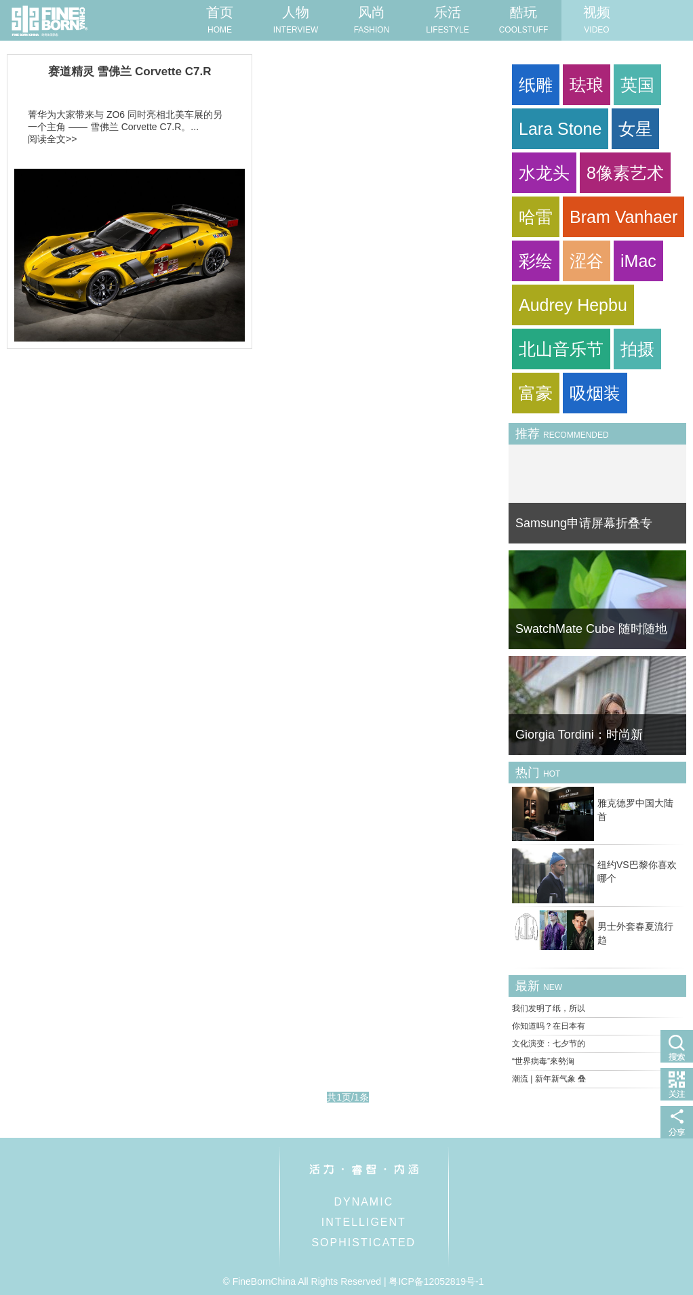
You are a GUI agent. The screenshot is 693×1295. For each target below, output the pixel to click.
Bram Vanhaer (623, 216)
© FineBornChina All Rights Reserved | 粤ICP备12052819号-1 (352, 1281)
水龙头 (544, 172)
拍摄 (637, 349)
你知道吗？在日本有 (548, 1026)
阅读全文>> (52, 138)
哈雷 (536, 216)
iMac (638, 260)
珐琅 (586, 84)
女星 (635, 128)
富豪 (536, 393)
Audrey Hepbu (573, 304)
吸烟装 (595, 393)
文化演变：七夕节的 (548, 1043)
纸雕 (536, 84)
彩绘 (536, 260)
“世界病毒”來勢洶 (543, 1061)
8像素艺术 (625, 172)
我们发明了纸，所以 (548, 1008)
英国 (637, 84)
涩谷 (586, 260)
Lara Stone (560, 128)
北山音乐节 (561, 349)
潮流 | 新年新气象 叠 (549, 1079)
